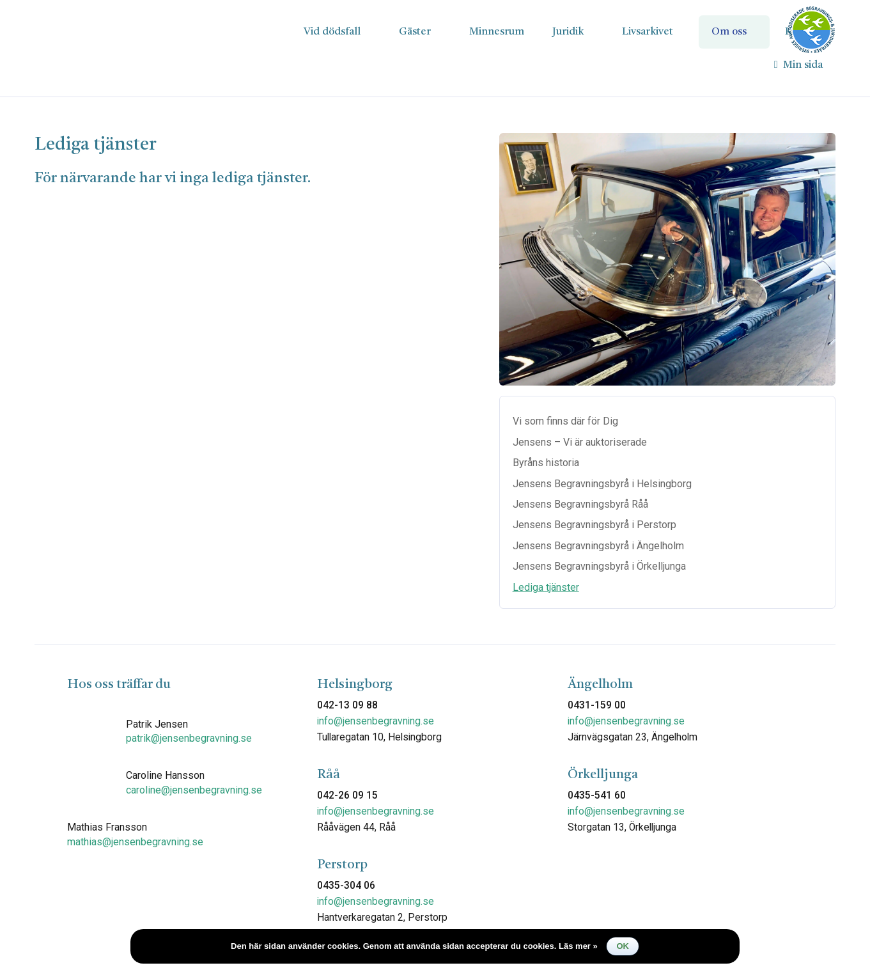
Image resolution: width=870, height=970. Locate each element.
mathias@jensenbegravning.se (135, 842)
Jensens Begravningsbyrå (130, 31)
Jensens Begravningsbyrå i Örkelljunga (599, 566)
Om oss (729, 32)
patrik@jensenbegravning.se (189, 738)
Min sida (798, 64)
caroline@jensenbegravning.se (194, 790)
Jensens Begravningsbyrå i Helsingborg (602, 484)
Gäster (415, 32)
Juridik (568, 32)
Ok (622, 946)
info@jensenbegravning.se (375, 721)
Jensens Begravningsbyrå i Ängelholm (598, 546)
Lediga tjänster (546, 587)
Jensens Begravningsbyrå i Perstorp (594, 525)
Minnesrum (496, 32)
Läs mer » (578, 946)
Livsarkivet (647, 32)
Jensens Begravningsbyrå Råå (580, 504)
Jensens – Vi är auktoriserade (580, 442)
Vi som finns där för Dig (565, 421)
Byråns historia (546, 463)
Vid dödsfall (332, 32)
